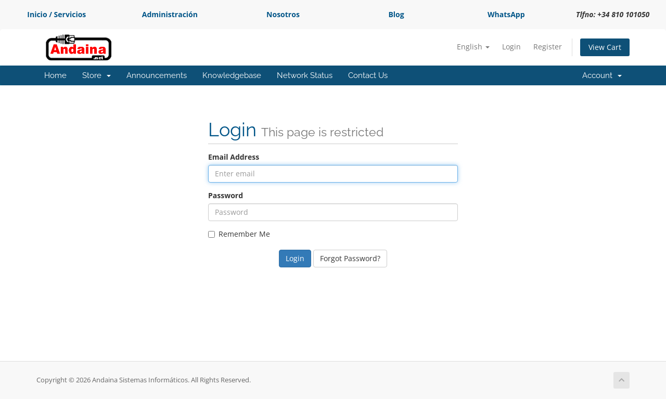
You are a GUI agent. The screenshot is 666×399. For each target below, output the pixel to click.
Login (511, 47)
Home (55, 75)
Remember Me (239, 234)
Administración (170, 14)
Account (602, 75)
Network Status (304, 75)
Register (547, 47)
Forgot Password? (350, 258)
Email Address (233, 157)
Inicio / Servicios (56, 14)
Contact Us (368, 75)
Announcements (156, 75)
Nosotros (283, 14)
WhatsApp (506, 14)
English (473, 47)
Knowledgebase (231, 75)
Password (225, 195)
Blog (396, 14)
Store (96, 75)
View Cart (604, 47)
